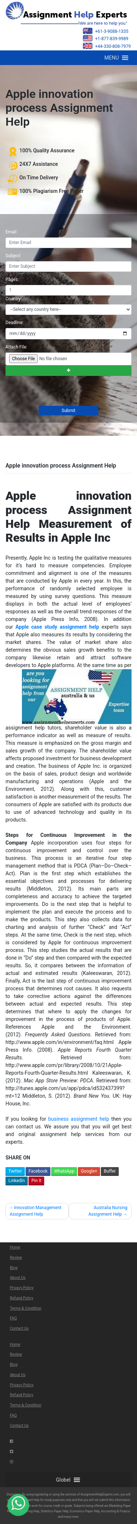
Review (16, 1257)
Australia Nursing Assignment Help (107, 1211)
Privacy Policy (22, 1287)
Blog (14, 1267)
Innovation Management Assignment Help (36, 1211)
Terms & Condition (25, 1308)
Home (15, 1247)
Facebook (37, 1171)
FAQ (13, 1318)
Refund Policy (21, 1298)
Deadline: (14, 322)
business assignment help (78, 1119)
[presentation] (60, 391)
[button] (111, 57)
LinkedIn (16, 1180)
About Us (18, 1277)
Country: (13, 298)
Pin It (36, 1180)
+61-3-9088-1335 (105, 31)
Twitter (15, 1171)
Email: (11, 232)
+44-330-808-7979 (107, 46)
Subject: (13, 255)
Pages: (12, 279)
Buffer (110, 1171)
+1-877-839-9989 (105, 38)
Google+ (89, 1171)
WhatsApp (64, 1171)
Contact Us (19, 1328)
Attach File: (16, 347)
